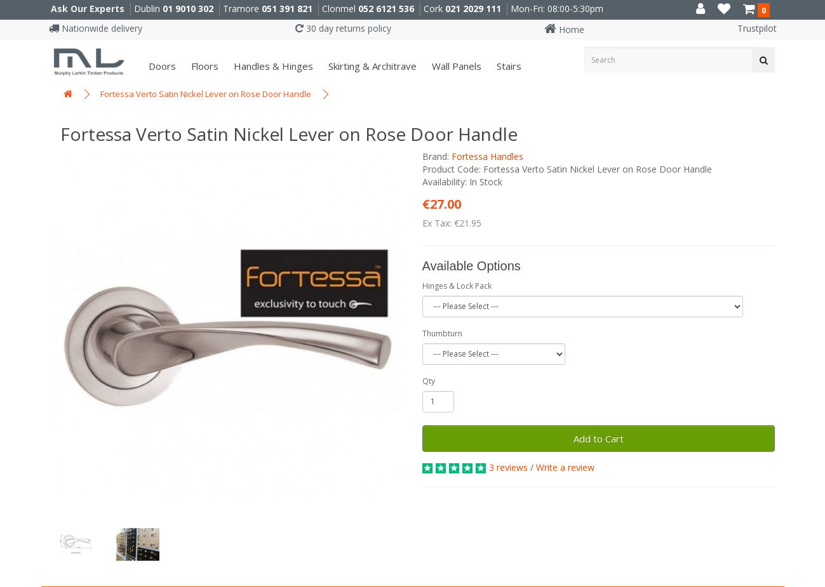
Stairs (507, 66)
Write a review (565, 467)
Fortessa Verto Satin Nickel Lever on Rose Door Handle (205, 94)
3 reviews (508, 467)
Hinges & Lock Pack (457, 285)
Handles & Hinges (272, 66)
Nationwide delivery (95, 28)
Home (564, 29)
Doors (161, 66)
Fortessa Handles (487, 156)
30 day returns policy (343, 28)
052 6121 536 (386, 9)
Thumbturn (442, 333)
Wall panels (455, 66)
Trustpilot (757, 28)
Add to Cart (598, 438)
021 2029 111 (473, 9)
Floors (203, 66)
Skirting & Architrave (371, 66)
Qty (428, 381)
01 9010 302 (188, 9)
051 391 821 (287, 9)
